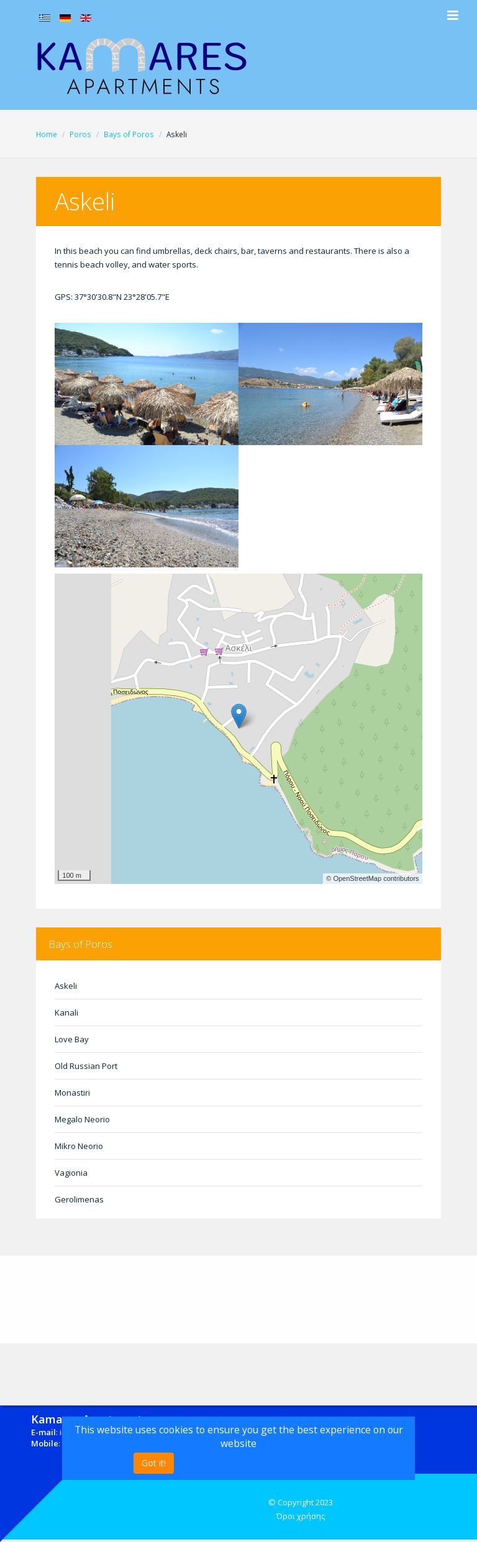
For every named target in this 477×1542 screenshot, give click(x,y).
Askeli (66, 985)
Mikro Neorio (79, 1146)
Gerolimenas (79, 1199)
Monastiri (72, 1092)
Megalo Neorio (82, 1119)
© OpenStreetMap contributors (372, 878)
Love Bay (72, 1039)
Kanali (66, 1012)
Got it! (154, 1463)
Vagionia (71, 1172)
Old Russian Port (86, 1065)
